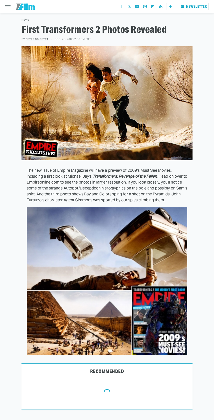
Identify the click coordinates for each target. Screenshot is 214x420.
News (25, 19)
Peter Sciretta (37, 39)
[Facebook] (121, 7)
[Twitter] (129, 7)
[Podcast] (170, 6)
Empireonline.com (43, 182)
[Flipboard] (152, 7)
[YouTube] (137, 7)
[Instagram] (145, 7)
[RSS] (160, 7)
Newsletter (193, 6)
